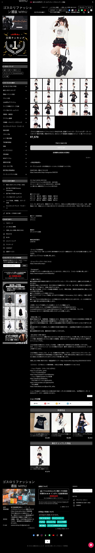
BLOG (89, 7)
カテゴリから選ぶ (40, 12)
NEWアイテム (7, 158)
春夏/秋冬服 (6, 162)
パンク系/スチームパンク (11, 110)
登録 (24, 265)
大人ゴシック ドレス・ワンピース (13, 126)
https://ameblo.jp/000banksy (38, 378)
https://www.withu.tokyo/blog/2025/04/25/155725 (75, 360)
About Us (82, 7)
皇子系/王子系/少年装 (9, 86)
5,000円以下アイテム (9, 102)
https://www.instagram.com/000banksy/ (42, 273)
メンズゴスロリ (8, 150)
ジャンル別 (6, 98)
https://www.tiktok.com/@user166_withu (42, 386)
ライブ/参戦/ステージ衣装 (11, 106)
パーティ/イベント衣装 (10, 174)
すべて (36, 403)
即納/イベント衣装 (9, 94)
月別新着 (6, 154)
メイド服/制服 (7, 138)
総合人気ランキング (9, 90)
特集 (4, 146)
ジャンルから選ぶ (56, 12)
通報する (90, 396)
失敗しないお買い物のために (69, 7)
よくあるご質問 (54, 7)
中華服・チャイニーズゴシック (12, 122)
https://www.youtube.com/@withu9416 (42, 382)
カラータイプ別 (8, 166)
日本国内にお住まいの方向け (61, 152)
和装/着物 (6, 130)
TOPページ (44, 7)
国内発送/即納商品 (9, 170)
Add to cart (61, 148)
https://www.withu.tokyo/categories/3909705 (44, 172)
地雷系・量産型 (8, 114)
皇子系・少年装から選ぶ (73, 12)
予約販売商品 (7, 142)
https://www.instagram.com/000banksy (42, 374)
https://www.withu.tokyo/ (37, 263)
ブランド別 (6, 134)
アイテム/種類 (7, 118)
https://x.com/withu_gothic (38, 370)
